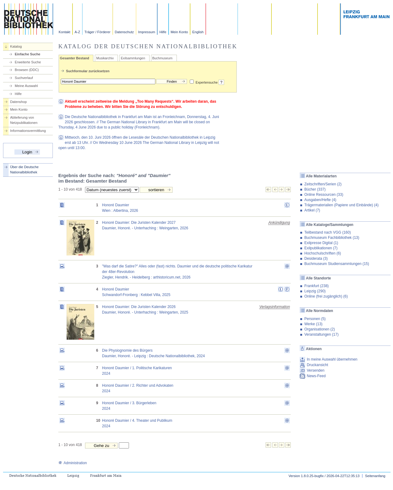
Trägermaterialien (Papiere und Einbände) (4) (341, 205)
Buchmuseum (162, 58)
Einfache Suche (27, 54)
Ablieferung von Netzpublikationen (23, 120)
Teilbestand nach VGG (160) (327, 232)
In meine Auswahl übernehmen (332, 359)
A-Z (77, 32)
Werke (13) (313, 324)
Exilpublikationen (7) (320, 248)
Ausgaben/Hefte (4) (320, 200)
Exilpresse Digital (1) (321, 243)
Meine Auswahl (26, 86)
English (198, 32)
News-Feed (316, 376)
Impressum (146, 32)
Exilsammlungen (133, 58)
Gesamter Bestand (74, 58)
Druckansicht (317, 365)
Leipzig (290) (314, 291)
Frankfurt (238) (316, 286)
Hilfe (162, 32)
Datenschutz (124, 32)
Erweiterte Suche (28, 62)
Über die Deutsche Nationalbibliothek (24, 169)
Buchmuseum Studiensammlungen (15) (336, 264)
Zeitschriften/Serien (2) (322, 184)
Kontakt (64, 32)
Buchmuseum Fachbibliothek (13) (331, 237)
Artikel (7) (312, 210)
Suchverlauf (24, 78)
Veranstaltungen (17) (321, 334)
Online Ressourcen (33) (323, 194)
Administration (72, 463)
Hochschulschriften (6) (322, 253)
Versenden (315, 370)
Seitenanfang (375, 476)
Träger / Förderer (97, 32)
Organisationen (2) (319, 329)
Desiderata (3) (316, 258)
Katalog (16, 46)
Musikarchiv (105, 58)
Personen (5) (314, 319)
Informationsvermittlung (28, 130)
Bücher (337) (314, 189)
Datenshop (18, 102)
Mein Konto (179, 32)
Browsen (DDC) (27, 70)
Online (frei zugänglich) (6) (326, 296)
